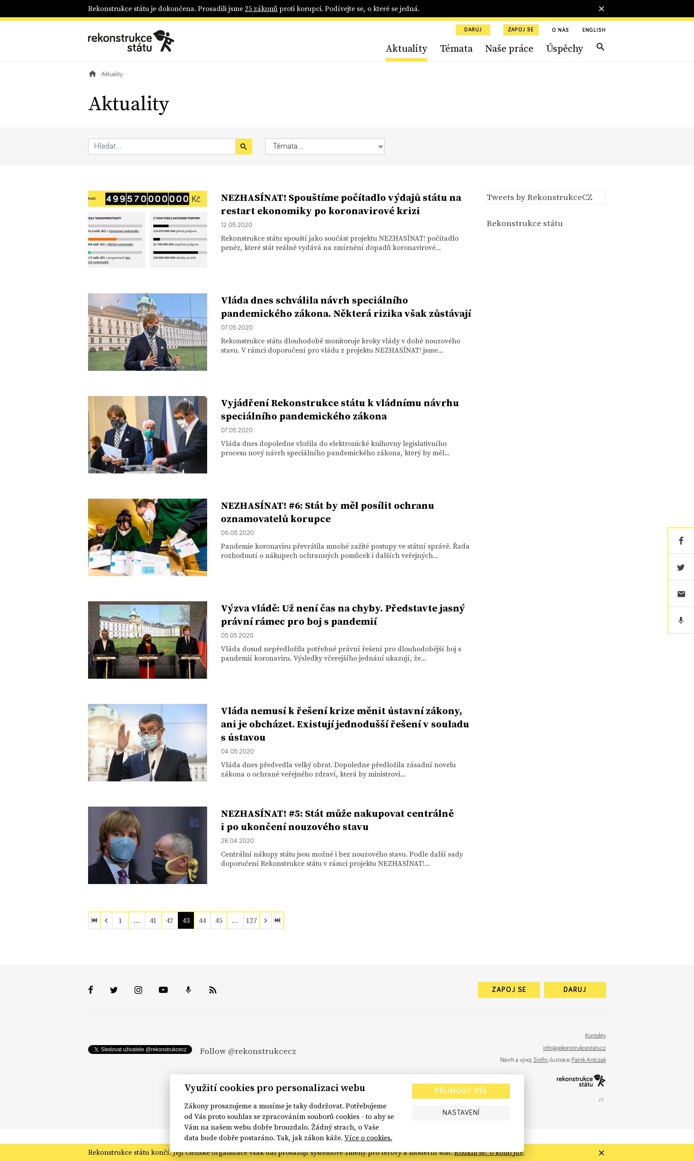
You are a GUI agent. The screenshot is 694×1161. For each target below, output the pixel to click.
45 (218, 920)
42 (169, 920)
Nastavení (461, 1112)
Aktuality (406, 48)
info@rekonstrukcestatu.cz (574, 1048)
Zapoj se (521, 30)
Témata (456, 48)
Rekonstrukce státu (524, 223)
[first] (94, 920)
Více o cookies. (368, 1137)
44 (202, 920)
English (594, 30)
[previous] (106, 920)
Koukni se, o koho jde (488, 1152)
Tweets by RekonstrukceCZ (540, 197)
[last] (277, 920)
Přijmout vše (461, 1091)
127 (251, 920)
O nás (560, 30)
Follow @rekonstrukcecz (248, 1051)
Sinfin (540, 1060)
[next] (265, 920)
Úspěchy (564, 48)
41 (153, 920)
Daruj (473, 30)
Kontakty (595, 1036)
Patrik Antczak (588, 1060)
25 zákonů (261, 8)
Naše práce (509, 48)
